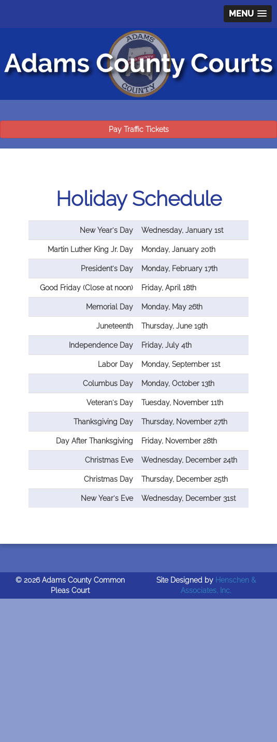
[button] (248, 13)
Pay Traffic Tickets (139, 129)
